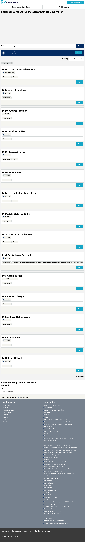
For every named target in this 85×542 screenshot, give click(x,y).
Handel (46, 433)
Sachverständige (12, 397)
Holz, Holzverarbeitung (51, 436)
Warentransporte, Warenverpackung (56, 523)
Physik (46, 476)
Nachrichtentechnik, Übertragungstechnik (57, 469)
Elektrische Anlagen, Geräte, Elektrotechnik (58, 424)
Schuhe (46, 492)
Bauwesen (47, 412)
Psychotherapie (49, 483)
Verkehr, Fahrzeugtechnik (52, 513)
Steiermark (6, 417)
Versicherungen (49, 516)
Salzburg (5, 415)
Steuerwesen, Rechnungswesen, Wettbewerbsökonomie (62, 502)
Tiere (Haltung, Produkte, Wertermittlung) (57, 506)
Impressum (6, 531)
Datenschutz (16, 531)
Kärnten (5, 408)
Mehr (79, 82)
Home (3, 397)
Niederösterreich (8, 410)
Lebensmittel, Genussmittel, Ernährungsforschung (60, 450)
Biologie (46, 415)
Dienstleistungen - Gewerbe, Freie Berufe (57, 422)
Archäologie (48, 408)
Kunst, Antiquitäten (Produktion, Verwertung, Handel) (61, 448)
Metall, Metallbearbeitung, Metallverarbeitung (59, 462)
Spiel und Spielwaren (51, 497)
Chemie (46, 417)
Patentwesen (24, 397)
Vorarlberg (6, 422)
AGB (31, 531)
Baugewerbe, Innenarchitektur (54, 410)
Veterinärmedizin (49, 518)
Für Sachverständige (42, 531)
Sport (46, 499)
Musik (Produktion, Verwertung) (54, 466)
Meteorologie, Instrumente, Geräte (55, 464)
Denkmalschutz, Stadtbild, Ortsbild (55, 419)
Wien (3, 389)
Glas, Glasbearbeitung (51, 431)
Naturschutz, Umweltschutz (53, 471)
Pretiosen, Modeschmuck (52, 478)
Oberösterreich (7, 392)
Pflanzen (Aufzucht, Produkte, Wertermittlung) (59, 473)
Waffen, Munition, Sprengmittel (54, 521)
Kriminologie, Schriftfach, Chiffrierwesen (57, 445)
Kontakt (25, 531)
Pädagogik (47, 485)
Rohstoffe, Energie (50, 490)
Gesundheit (48, 426)
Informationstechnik (50, 441)
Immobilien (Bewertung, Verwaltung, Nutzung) (59, 438)
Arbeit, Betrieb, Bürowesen (53, 405)
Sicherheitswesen (50, 495)
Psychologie (48, 481)
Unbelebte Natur (49, 509)
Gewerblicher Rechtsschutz (53, 429)
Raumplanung (48, 488)
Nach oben (80, 377)
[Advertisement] (42, 30)
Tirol (4, 419)
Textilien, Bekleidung (51, 504)
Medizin (47, 459)
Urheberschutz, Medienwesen (54, 511)
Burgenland (6, 405)
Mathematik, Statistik (51, 457)
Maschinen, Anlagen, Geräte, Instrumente (57, 455)
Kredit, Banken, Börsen (51, 443)
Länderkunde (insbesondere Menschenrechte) (59, 452)
